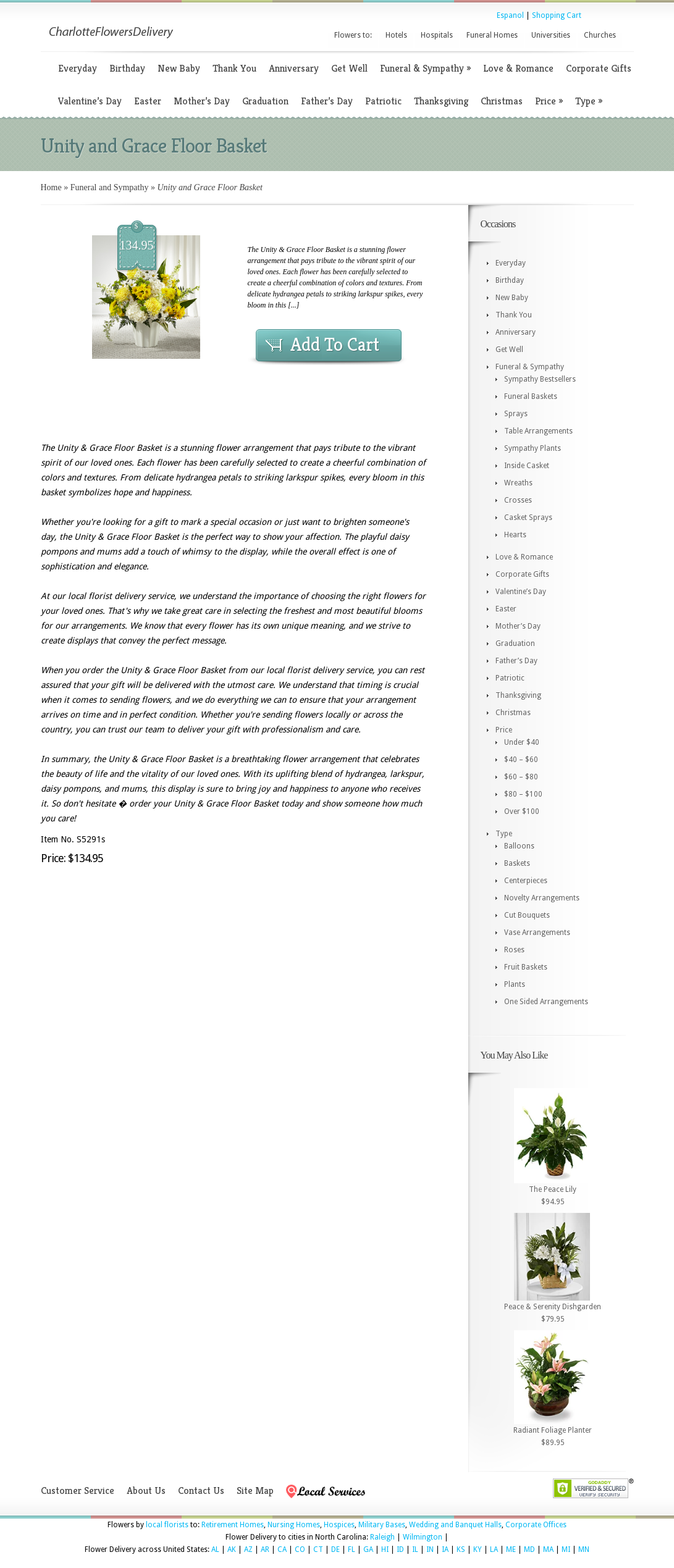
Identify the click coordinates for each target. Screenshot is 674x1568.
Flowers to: (353, 35)
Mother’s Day (202, 100)
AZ (248, 1549)
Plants (514, 984)
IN (430, 1549)
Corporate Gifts (598, 68)
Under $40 (521, 742)
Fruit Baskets (525, 967)
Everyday (77, 68)
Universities (550, 35)
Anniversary (294, 68)
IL (415, 1549)
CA (282, 1549)
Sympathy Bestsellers (540, 379)
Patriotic (383, 100)
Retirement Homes (232, 1524)
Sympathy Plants (532, 448)
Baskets (517, 863)
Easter (147, 100)
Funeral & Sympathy (425, 68)
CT (318, 1549)
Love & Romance (518, 68)
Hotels (396, 35)
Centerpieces (525, 880)
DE (335, 1549)
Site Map (255, 1490)
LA (494, 1549)
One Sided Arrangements (546, 1001)
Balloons (519, 846)
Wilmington (422, 1537)
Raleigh (382, 1537)
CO (300, 1549)
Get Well (349, 68)
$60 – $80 (521, 777)
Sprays (516, 413)
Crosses (518, 500)
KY (477, 1549)
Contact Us (201, 1490)
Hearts (515, 534)
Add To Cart (334, 344)
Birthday (127, 68)
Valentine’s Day (90, 100)
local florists (167, 1524)
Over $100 (521, 811)
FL (351, 1549)
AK (231, 1549)
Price (549, 100)
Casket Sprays (528, 517)
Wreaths (518, 483)
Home (51, 187)
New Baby (179, 68)
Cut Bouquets (527, 915)
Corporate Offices (536, 1524)
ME (511, 1549)
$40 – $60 (521, 759)
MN (583, 1549)
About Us (146, 1490)
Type (588, 100)
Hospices (339, 1524)
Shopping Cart (556, 15)
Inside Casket (526, 465)
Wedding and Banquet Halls (455, 1524)
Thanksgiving (441, 100)
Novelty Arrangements (541, 898)
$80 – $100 (523, 794)
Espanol (510, 15)
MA (548, 1549)
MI (566, 1549)
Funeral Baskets (530, 396)
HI (385, 1549)
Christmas (502, 100)
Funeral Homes (492, 35)
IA (445, 1549)
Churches (600, 35)
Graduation (265, 100)
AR (265, 1549)
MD (529, 1549)
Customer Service (77, 1490)
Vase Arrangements (537, 932)
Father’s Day (327, 100)
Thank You (234, 68)
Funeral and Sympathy (109, 187)
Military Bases (381, 1524)
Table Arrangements (538, 431)
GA (368, 1549)
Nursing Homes (293, 1524)
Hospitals (437, 35)
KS (461, 1549)
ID (400, 1549)
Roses (514, 949)
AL (215, 1549)
